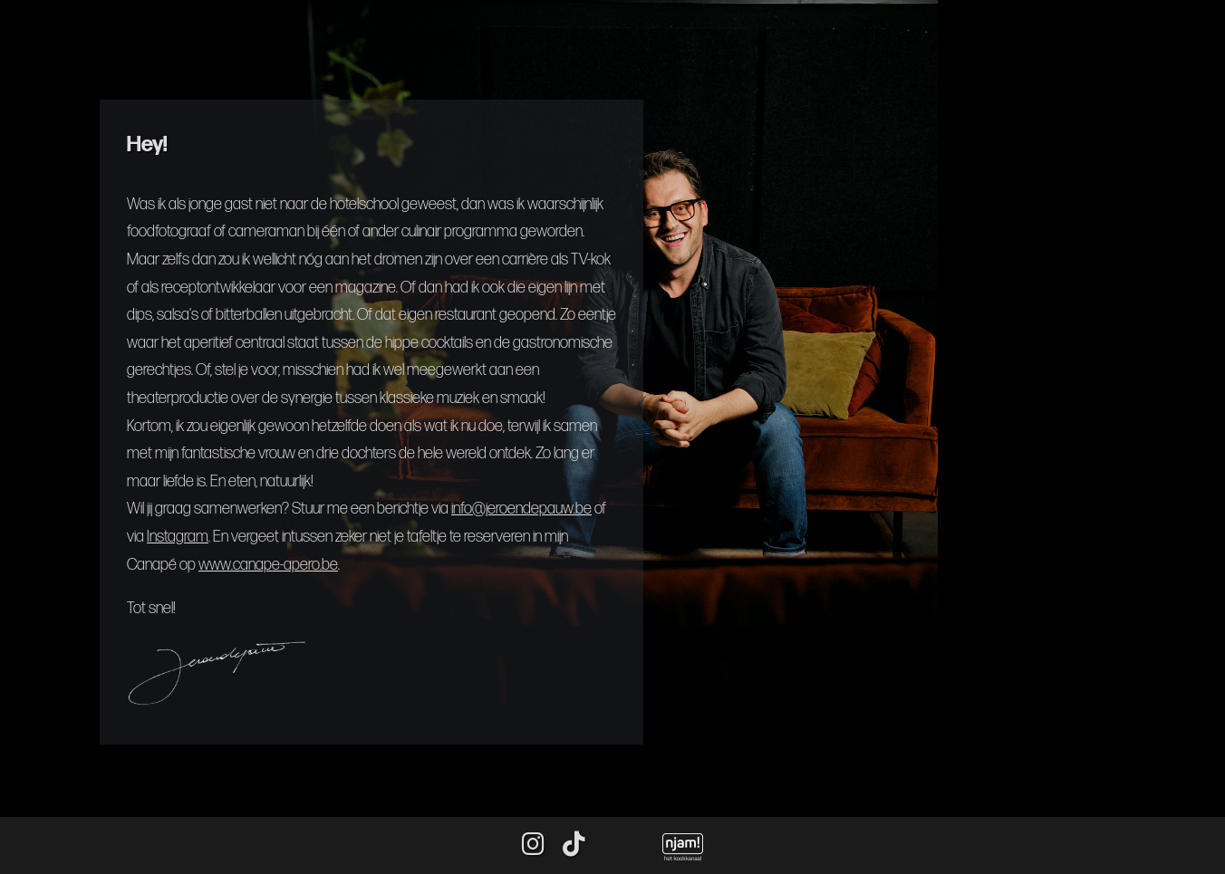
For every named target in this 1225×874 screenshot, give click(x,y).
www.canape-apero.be (268, 564)
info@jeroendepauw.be (521, 508)
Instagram (177, 536)
